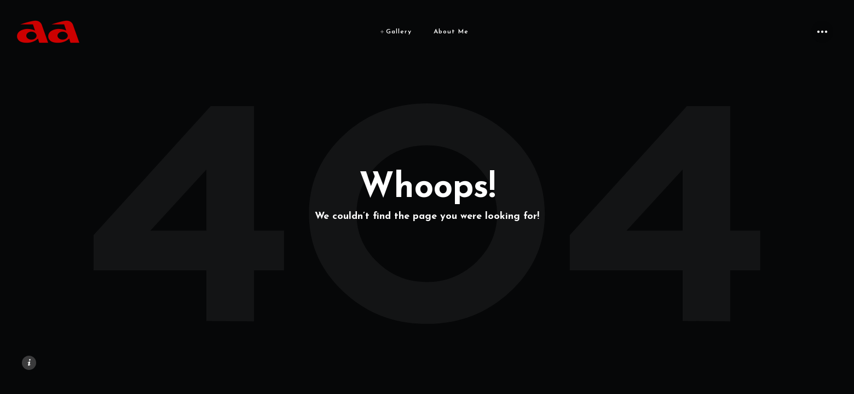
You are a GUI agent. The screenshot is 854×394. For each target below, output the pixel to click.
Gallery (399, 31)
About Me (451, 31)
